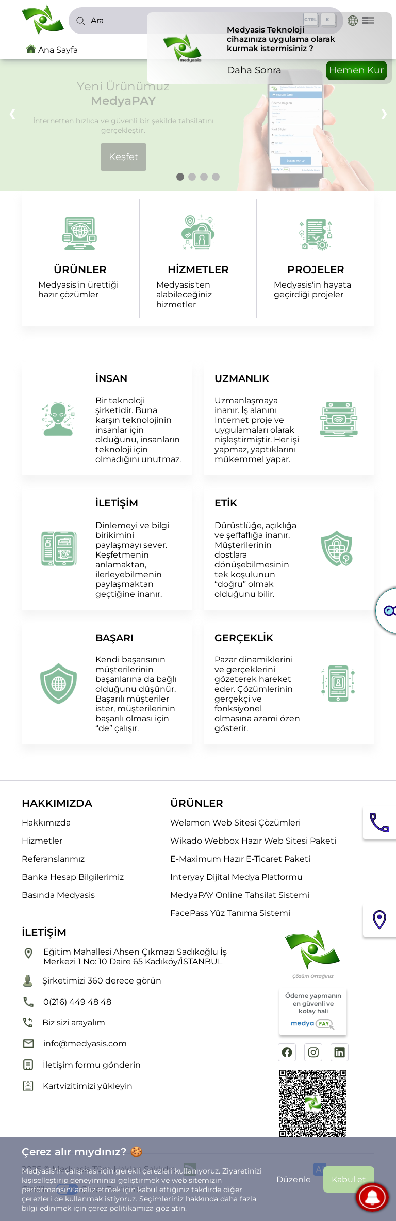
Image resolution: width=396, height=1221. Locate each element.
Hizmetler (42, 841)
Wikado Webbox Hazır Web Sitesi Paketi (253, 841)
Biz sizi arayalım (63, 1023)
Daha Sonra (254, 70)
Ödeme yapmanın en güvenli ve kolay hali (313, 1011)
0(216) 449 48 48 (66, 1001)
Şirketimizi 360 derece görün (91, 981)
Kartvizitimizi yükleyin (77, 1086)
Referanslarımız (53, 859)
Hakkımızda (46, 823)
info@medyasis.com (74, 1043)
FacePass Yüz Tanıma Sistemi (230, 913)
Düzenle (293, 1179)
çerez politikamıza (121, 1208)
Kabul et (349, 1179)
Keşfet (123, 157)
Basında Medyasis (58, 895)
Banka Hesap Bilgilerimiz (73, 877)
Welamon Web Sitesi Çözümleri (235, 823)
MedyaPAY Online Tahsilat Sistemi (239, 895)
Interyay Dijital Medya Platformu (236, 877)
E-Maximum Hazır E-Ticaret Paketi (240, 859)
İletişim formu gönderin (81, 1064)
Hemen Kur (356, 70)
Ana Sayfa (58, 50)
